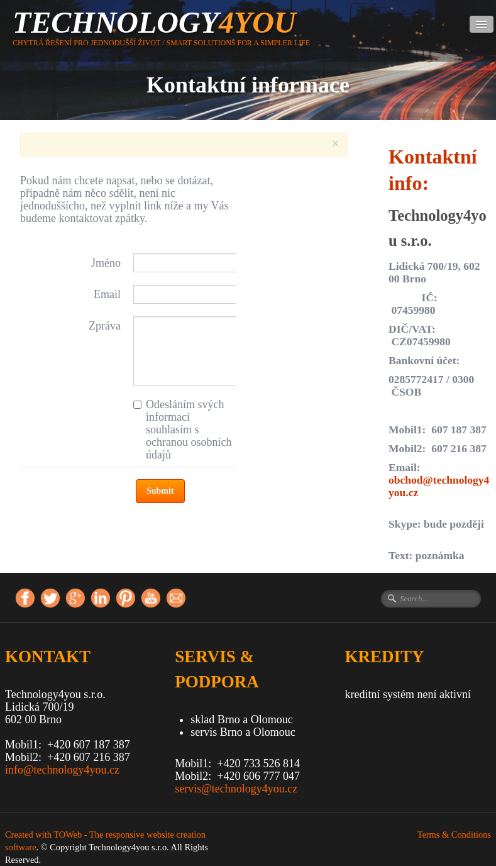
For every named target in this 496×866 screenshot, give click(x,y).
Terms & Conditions (454, 835)
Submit (160, 491)
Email (107, 294)
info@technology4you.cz (62, 769)
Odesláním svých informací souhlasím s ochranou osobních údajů (182, 429)
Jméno (106, 263)
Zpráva (105, 325)
